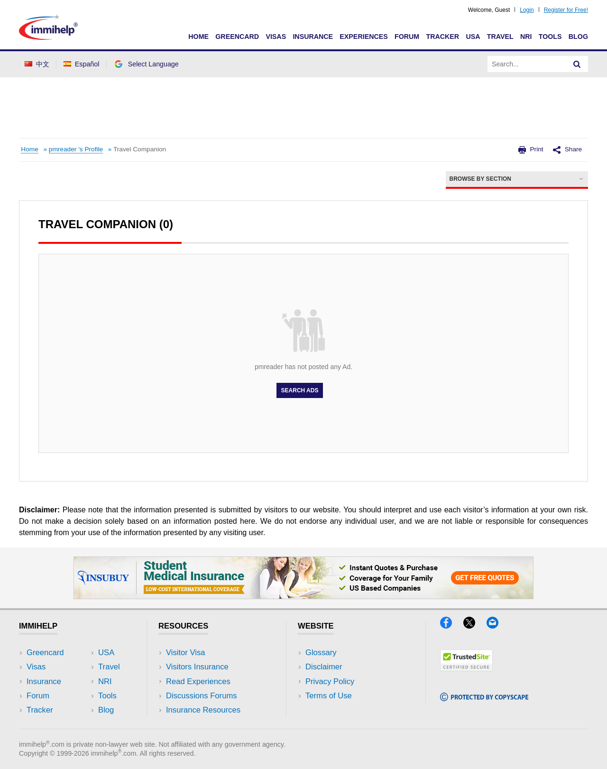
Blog (578, 36)
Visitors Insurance (197, 666)
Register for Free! (566, 10)
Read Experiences (198, 681)
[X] (475, 625)
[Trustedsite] (466, 668)
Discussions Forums (201, 695)
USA (473, 36)
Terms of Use (328, 695)
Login (526, 10)
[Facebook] (451, 625)
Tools (550, 36)
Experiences (363, 36)
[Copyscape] (484, 698)
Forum (407, 36)
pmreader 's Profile (76, 149)
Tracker (442, 36)
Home (198, 36)
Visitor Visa (185, 652)
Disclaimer (323, 666)
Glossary (321, 652)
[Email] (497, 625)
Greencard (237, 36)
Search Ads (300, 390)
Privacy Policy (329, 681)
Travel (500, 36)
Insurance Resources (203, 709)
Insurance (313, 36)
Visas (276, 36)
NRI (526, 36)
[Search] (577, 64)
